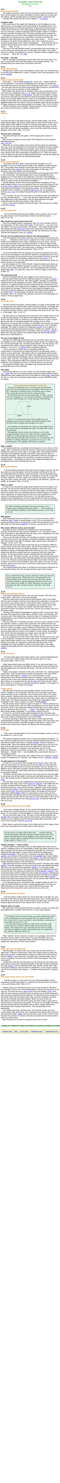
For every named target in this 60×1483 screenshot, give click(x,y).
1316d (15, 186)
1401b (7, 373)
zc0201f (29, 232)
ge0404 (39, 856)
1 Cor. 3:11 (10, 192)
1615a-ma (21, 229)
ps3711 (47, 331)
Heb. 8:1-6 (35, 190)
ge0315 (3, 856)
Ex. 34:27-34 (27, 821)
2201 (40, 765)
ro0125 (29, 95)
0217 (13, 565)
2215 (49, 991)
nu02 (17, 169)
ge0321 (43, 871)
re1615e (50, 871)
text (17, 164)
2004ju (17, 793)
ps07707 (32, 784)
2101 (31, 225)
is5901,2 (35, 867)
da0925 (43, 702)
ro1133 (39, 327)
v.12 (2, 373)
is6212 (22, 347)
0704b (47, 375)
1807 (25, 54)
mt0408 (9, 74)
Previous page (7, 1031)
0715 (3, 780)
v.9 (38, 223)
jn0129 (38, 784)
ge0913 (3, 648)
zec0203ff (23, 524)
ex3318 (27, 82)
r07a (11, 292)
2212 (13, 791)
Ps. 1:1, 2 (26, 93)
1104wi (12, 205)
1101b (54, 279)
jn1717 (45, 258)
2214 (31, 685)
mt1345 (24, 675)
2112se (10, 966)
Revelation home (36, 1031)
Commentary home (51, 1031)
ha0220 (55, 757)
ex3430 (52, 877)
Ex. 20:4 (8, 186)
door (35, 681)
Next (16, 1031)
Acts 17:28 (34, 799)
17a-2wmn (44, 19)
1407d (15, 789)
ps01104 (48, 757)
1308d (19, 1014)
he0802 (12, 854)
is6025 (9, 956)
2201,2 (32, 709)
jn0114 (55, 85)
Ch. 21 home (24, 1031)
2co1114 (45, 873)
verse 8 (26, 991)
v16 (30, 440)
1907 (12, 270)
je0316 (36, 742)
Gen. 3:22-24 (6, 143)
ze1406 (3, 817)
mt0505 (53, 331)
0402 (11, 520)
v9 (18, 765)
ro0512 (35, 858)
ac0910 (41, 715)
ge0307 (3, 865)
